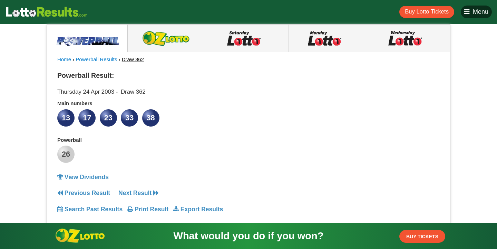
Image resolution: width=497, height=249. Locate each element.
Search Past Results (90, 209)
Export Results (198, 209)
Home (64, 59)
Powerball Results (96, 59)
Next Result (138, 193)
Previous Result (83, 193)
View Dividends (83, 177)
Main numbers (74, 103)
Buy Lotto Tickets (427, 11)
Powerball (69, 140)
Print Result (147, 209)
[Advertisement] (377, 112)
